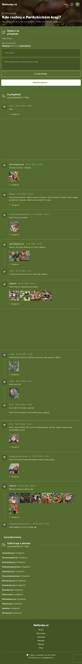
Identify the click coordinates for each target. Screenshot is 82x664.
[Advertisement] (41, 139)
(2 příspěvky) (13, 562)
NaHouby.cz (9, 4)
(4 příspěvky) (14, 558)
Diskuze (41, 644)
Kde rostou (41, 633)
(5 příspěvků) (13, 553)
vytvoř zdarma (25, 46)
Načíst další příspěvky (12, 537)
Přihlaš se (6, 46)
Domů (41, 630)
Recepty (41, 641)
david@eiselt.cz (48, 658)
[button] (72, 4)
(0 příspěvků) (16, 567)
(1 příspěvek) (12, 590)
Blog (41, 648)
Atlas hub (41, 637)
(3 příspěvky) (12, 613)
